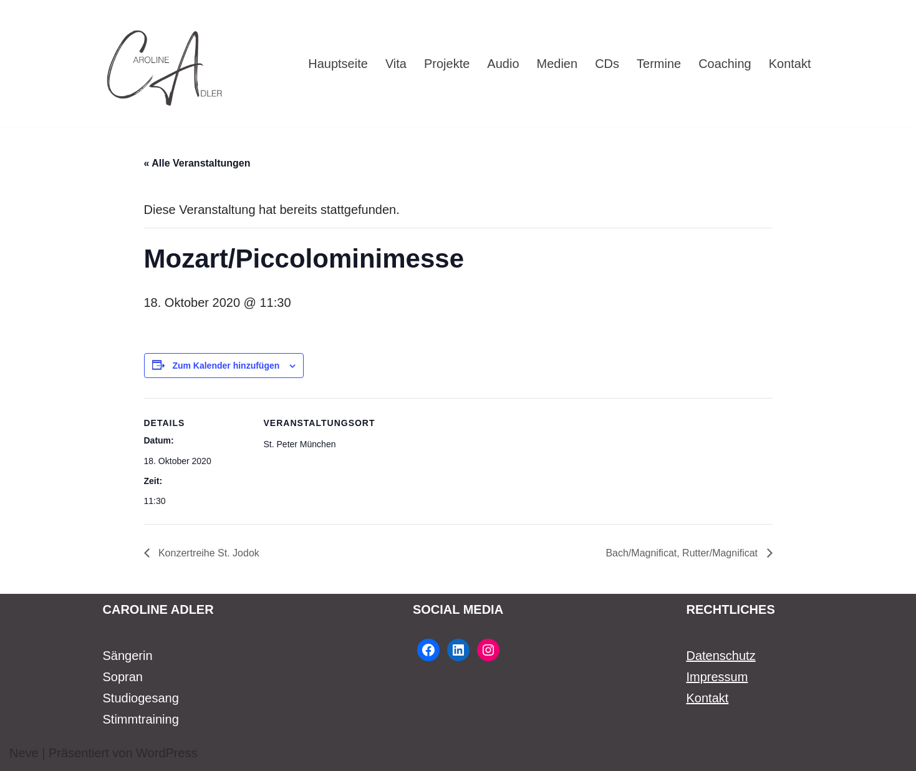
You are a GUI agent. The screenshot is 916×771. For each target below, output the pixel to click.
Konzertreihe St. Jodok (207, 553)
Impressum (717, 677)
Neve (24, 753)
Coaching (724, 63)
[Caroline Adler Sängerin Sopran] (165, 63)
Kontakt (790, 63)
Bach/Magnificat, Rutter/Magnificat (682, 553)
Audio (503, 63)
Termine (659, 63)
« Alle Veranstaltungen (197, 163)
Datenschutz (721, 655)
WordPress (167, 753)
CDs (607, 63)
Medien (557, 63)
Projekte (447, 63)
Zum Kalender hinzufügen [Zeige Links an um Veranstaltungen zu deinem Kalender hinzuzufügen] (225, 366)
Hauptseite (338, 63)
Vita (396, 63)
